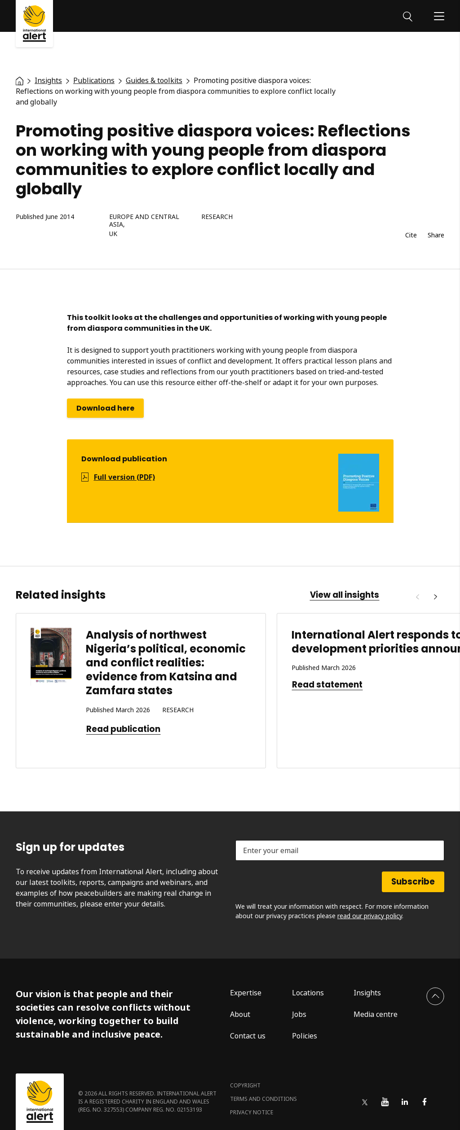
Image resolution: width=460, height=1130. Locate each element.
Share (436, 235)
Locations (308, 993)
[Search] (407, 16)
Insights (367, 993)
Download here (105, 408)
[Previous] (417, 597)
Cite (411, 235)
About (240, 1014)
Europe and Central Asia (144, 220)
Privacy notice (251, 1112)
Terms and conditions (263, 1099)
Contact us (247, 1036)
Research (217, 217)
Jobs (299, 1014)
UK (113, 234)
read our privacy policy (369, 915)
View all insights (344, 595)
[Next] (435, 597)
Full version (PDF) (124, 477)
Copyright (245, 1085)
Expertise (245, 993)
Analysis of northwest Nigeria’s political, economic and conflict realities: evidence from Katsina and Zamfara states (166, 662)
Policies (304, 1036)
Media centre (376, 1014)
